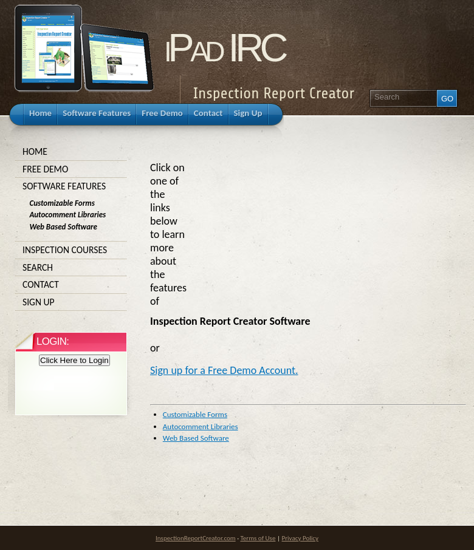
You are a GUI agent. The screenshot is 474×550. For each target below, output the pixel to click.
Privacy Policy (300, 538)
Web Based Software (196, 438)
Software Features (71, 186)
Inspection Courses (71, 250)
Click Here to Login (74, 360)
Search (71, 268)
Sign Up (71, 302)
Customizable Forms (195, 414)
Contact (71, 285)
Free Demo (71, 169)
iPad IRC (224, 47)
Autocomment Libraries (200, 426)
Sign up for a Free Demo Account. (224, 370)
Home (71, 152)
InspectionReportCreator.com (196, 538)
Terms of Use (257, 538)
